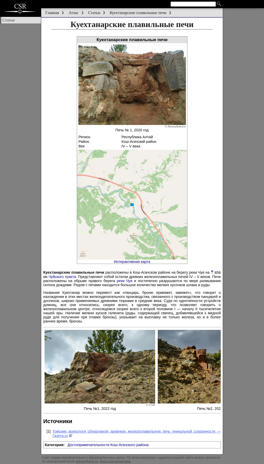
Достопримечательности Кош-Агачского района (108, 445)
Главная (52, 12)
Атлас (74, 12)
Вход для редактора (115, 461)
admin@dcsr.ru (87, 461)
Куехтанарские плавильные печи (138, 12)
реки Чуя (124, 281)
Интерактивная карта (132, 262)
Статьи (94, 12)
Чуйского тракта (62, 277)
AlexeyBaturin (176, 126)
